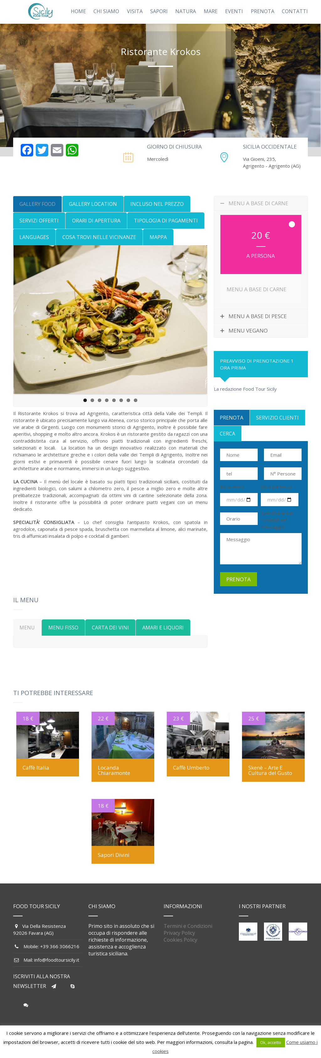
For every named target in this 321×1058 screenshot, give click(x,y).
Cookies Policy (180, 939)
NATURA (185, 11)
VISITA (135, 11)
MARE (211, 11)
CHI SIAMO (106, 11)
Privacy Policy (179, 932)
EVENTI (234, 11)
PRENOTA (262, 11)
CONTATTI (295, 11)
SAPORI (159, 11)
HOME (78, 11)
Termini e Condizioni (188, 926)
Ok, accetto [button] (270, 1042)
